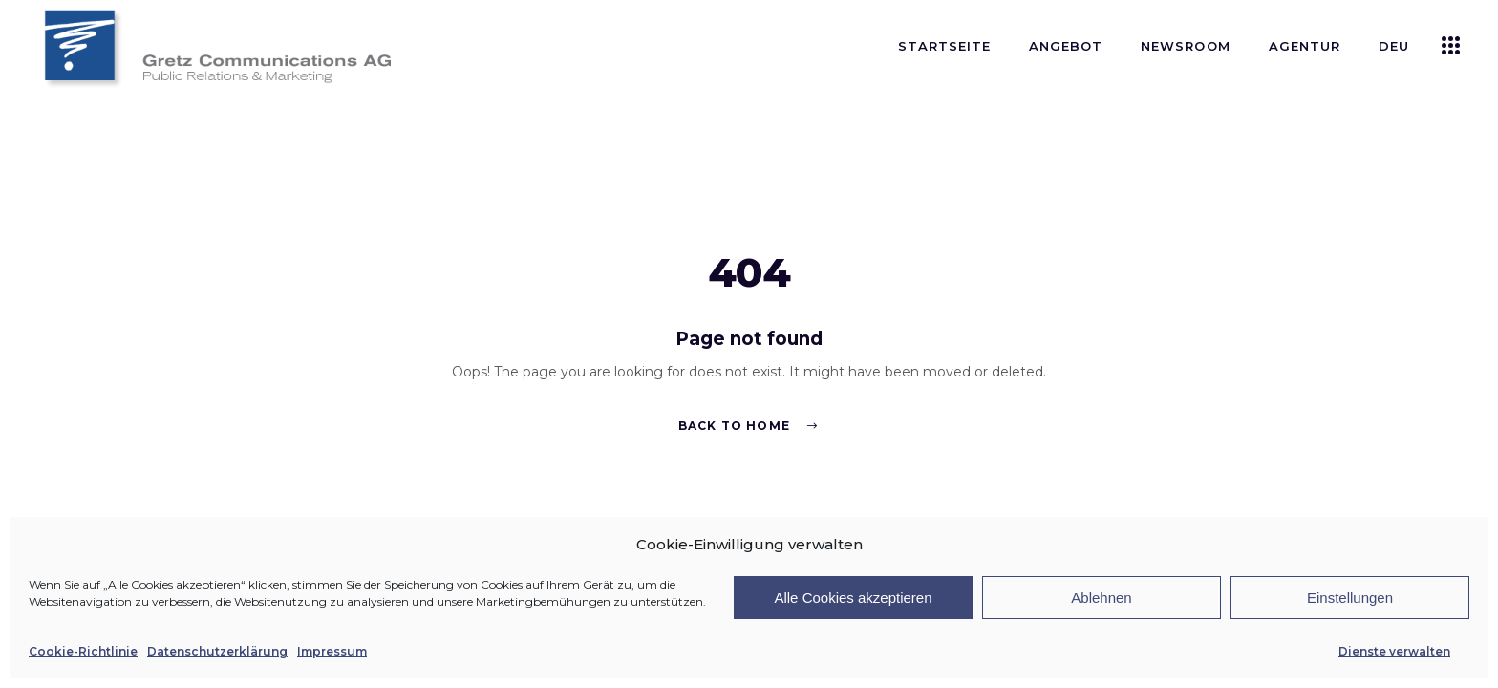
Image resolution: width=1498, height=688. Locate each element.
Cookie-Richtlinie (83, 651)
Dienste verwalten (1394, 651)
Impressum (332, 651)
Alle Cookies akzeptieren (852, 598)
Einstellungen (1350, 598)
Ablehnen (1101, 598)
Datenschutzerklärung (217, 651)
